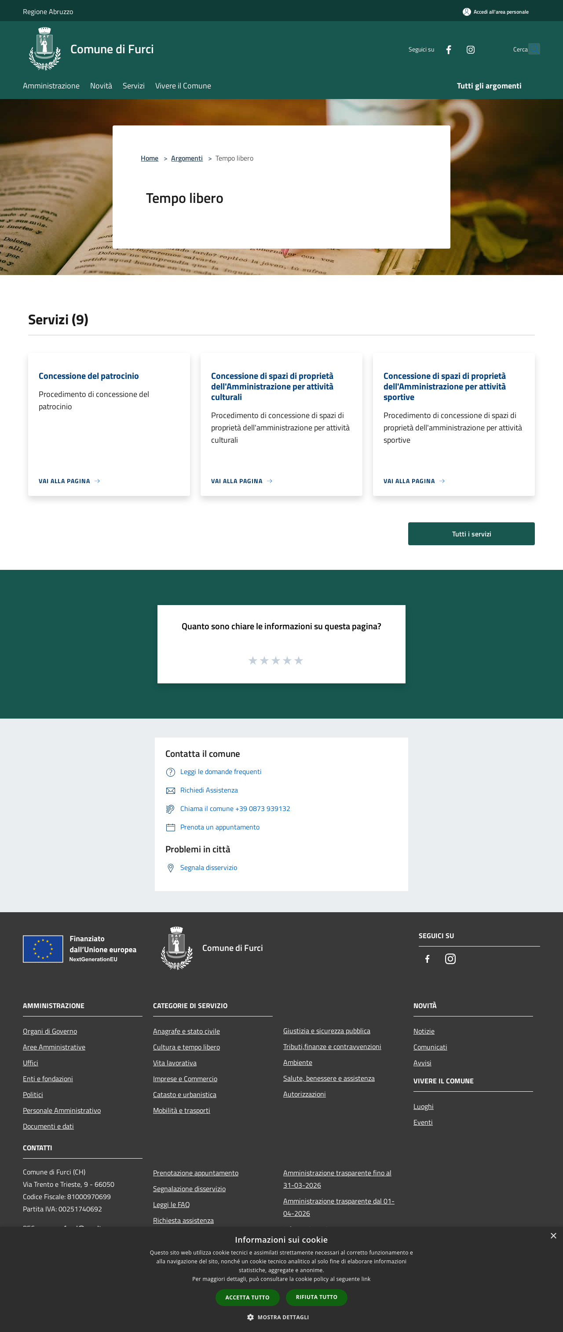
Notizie (424, 1031)
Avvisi (422, 1062)
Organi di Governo (50, 1031)
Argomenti (187, 158)
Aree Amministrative (54, 1047)
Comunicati (430, 1047)
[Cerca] (529, 48)
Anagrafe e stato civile (186, 1031)
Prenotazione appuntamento (195, 1172)
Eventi (423, 1122)
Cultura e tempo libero (186, 1047)
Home (149, 158)
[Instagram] (451, 49)
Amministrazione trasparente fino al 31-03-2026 (337, 1178)
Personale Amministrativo (62, 1110)
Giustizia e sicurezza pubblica (326, 1030)
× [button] (553, 1236)
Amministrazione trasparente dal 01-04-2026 (339, 1207)
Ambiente (297, 1062)
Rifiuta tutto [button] (317, 1297)
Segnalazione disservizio (189, 1188)
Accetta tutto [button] (248, 1297)
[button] (281, 1317)
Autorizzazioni (304, 1094)
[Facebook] (429, 49)
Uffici (30, 1062)
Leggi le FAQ (171, 1204)
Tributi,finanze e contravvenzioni (332, 1046)
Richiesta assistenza (183, 1220)
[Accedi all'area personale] (495, 11)
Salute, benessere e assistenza (329, 1078)
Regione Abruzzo (48, 11)
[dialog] (281, 1279)
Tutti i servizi (471, 533)
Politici (33, 1094)
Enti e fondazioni (48, 1078)
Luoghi (423, 1106)
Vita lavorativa (175, 1062)
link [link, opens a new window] (366, 1279)
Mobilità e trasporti (181, 1110)
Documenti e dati (48, 1126)
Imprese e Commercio (185, 1078)
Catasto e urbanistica (184, 1094)
